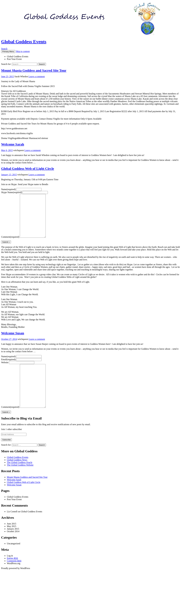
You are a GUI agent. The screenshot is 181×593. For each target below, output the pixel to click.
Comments (14, 578)
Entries (12, 575)
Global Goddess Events (23, 41)
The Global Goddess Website (20, 482)
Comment (10, 245)
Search (4, 48)
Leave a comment (37, 76)
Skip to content (23, 51)
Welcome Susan (12, 341)
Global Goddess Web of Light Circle (27, 168)
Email (8, 368)
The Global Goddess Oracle (19, 479)
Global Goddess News (17, 477)
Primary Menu (8, 51)
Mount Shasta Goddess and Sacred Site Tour (33, 70)
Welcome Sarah (12, 144)
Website (4, 371)
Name (8, 189)
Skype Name (11, 192)
